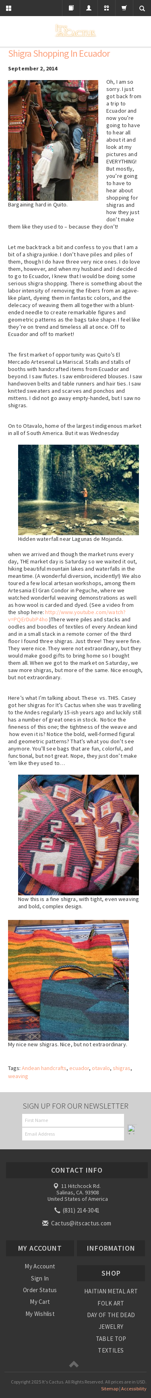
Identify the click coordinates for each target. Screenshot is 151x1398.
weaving (18, 1076)
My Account (40, 1266)
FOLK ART (110, 1303)
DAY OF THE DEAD (111, 1315)
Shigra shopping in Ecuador (59, 53)
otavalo (101, 1068)
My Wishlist (40, 1314)
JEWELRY (111, 1326)
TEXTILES (111, 1350)
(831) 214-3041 (78, 1210)
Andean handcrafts (44, 1068)
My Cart (40, 1301)
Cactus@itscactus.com (77, 1223)
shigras (121, 1068)
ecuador (79, 1068)
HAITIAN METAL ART (111, 1291)
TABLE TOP (111, 1338)
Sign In (40, 1278)
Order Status (40, 1290)
